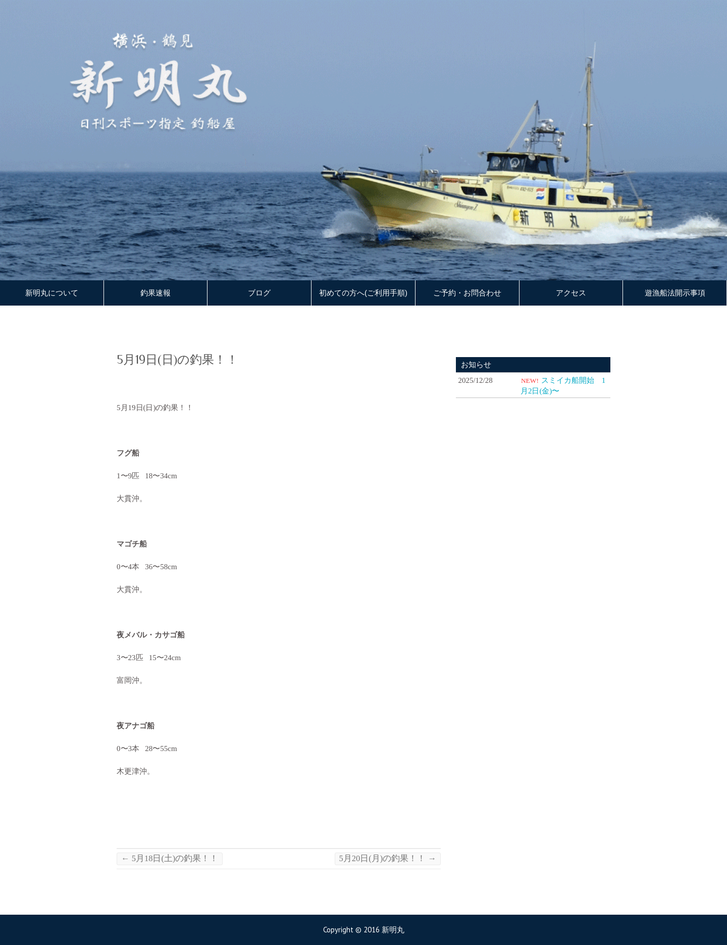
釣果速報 (155, 293)
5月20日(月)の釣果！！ (387, 858)
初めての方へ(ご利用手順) (363, 293)
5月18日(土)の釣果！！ (169, 858)
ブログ (259, 293)
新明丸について (51, 293)
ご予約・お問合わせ (467, 293)
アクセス (571, 293)
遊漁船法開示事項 (675, 293)
